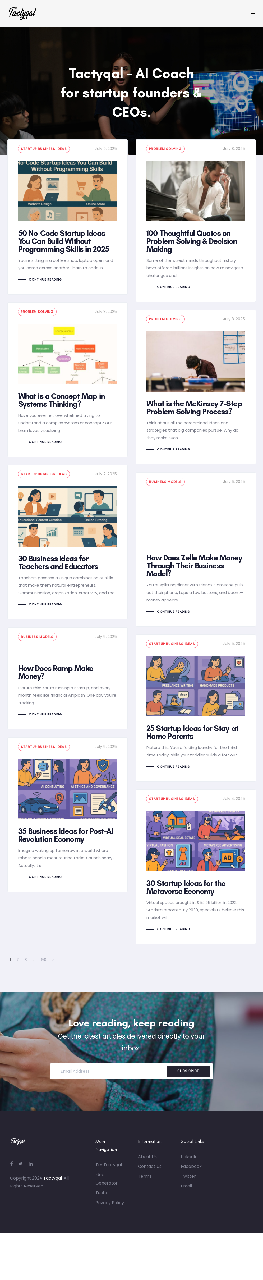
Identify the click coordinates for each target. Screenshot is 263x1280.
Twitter (188, 1184)
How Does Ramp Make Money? (67, 678)
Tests (101, 1200)
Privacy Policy (109, 1210)
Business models (165, 481)
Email (186, 1194)
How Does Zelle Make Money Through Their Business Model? (196, 549)
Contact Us (150, 1174)
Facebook (191, 1174)
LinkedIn (189, 1164)
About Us (147, 1164)
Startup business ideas (44, 149)
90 (44, 967)
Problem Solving (165, 149)
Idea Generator (106, 1186)
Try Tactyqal (108, 1172)
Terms (144, 1184)
